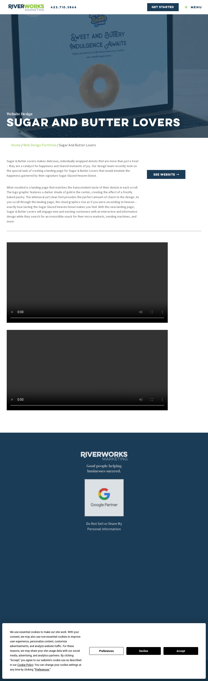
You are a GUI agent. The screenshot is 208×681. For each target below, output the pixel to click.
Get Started (163, 7)
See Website (166, 174)
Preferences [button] (42, 669)
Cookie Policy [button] (25, 664)
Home (16, 145)
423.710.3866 (64, 7)
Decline (143, 651)
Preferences (106, 651)
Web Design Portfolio (39, 145)
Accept (181, 651)
